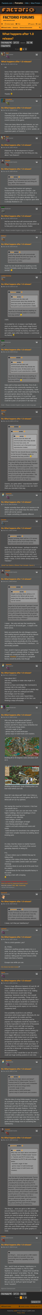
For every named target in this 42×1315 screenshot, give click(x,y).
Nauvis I (31, 565)
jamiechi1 (9, 493)
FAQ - (13, 885)
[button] (26, 49)
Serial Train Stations (8, 565)
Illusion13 (4, 892)
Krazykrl (7, 160)
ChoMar (3, 1236)
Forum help (22, 885)
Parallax (13, 657)
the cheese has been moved (9, 967)
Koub (2, 207)
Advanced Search (18, 883)
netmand (3, 928)
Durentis (3, 519)
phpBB (15, 1310)
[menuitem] (9, 24)
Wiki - (17, 885)
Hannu (3, 972)
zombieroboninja (6, 275)
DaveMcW (9, 99)
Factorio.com (7, 3)
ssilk (7, 706)
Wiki (27, 3)
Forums (19, 3)
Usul (7, 53)
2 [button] (23, 49)
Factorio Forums (18, 17)
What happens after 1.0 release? (18, 36)
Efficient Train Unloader (21, 565)
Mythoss (3, 235)
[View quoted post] (19, 177)
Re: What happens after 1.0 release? (16, 108)
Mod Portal (35, 3)
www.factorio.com (9, 20)
